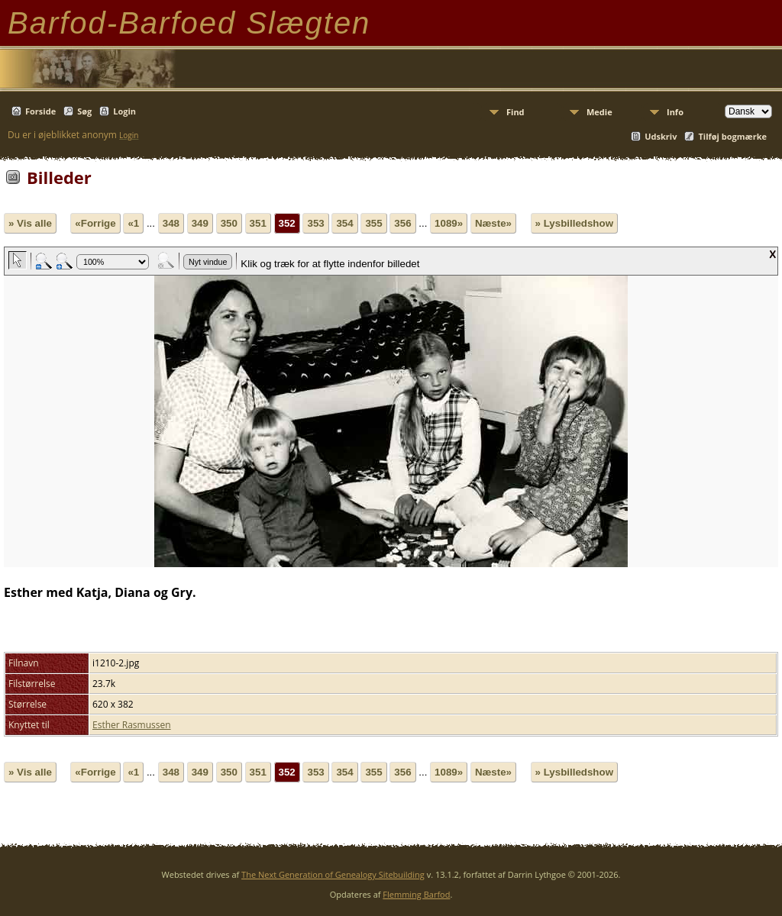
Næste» (493, 223)
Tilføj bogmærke (732, 136)
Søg (84, 111)
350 (229, 223)
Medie (599, 112)
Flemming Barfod (416, 894)
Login (124, 111)
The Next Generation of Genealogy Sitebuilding (333, 874)
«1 (133, 223)
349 (200, 223)
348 (171, 223)
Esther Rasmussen (131, 724)
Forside (40, 111)
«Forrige (95, 223)
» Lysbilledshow (574, 223)
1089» (449, 223)
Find (515, 112)
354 (344, 223)
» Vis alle (30, 223)
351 (258, 223)
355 (373, 223)
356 (402, 223)
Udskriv (661, 136)
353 (315, 223)
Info (675, 112)
